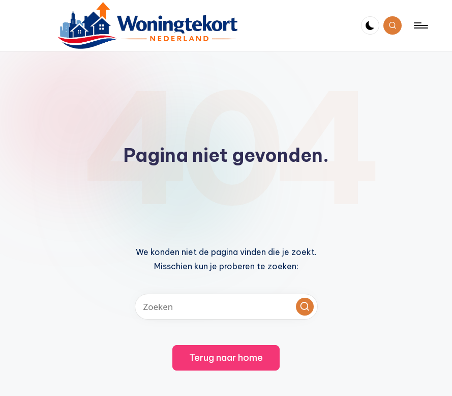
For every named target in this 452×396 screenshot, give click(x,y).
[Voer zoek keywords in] (226, 307)
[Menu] (420, 25)
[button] (305, 307)
